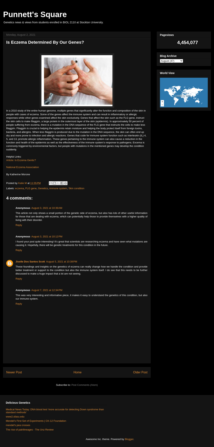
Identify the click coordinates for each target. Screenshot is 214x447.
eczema (19, 188)
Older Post (140, 372)
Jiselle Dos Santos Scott (30, 261)
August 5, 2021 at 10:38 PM (61, 261)
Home (78, 372)
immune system (58, 188)
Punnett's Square (35, 14)
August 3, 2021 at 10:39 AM (46, 208)
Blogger (129, 439)
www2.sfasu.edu (15, 416)
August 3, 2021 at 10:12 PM (46, 236)
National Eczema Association (22, 167)
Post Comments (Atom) (84, 384)
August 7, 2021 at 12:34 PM (46, 290)
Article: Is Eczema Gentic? (21, 160)
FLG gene (31, 188)
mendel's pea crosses (18, 425)
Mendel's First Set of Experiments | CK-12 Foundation (36, 420)
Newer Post (14, 372)
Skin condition (76, 188)
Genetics (43, 188)
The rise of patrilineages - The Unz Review (30, 429)
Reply (19, 225)
